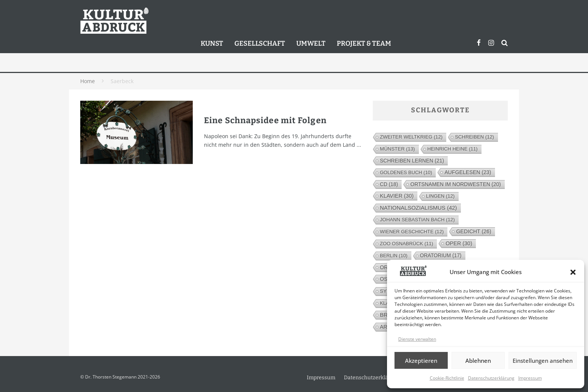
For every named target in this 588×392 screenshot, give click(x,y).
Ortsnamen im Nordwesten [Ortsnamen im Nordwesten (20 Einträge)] (455, 184)
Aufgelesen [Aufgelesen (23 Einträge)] (467, 172)
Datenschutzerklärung (491, 378)
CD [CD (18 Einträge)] (389, 184)
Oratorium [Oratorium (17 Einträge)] (441, 255)
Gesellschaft (259, 43)
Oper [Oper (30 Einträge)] (459, 243)
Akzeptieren (421, 360)
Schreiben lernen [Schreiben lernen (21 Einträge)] (412, 161)
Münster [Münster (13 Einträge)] (397, 149)
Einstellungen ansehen (543, 360)
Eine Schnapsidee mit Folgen (265, 120)
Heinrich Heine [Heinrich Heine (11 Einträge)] (453, 149)
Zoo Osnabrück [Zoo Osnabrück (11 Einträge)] (406, 243)
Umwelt (311, 43)
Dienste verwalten (417, 339)
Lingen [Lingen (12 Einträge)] (440, 196)
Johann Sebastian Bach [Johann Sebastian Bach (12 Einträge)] (417, 219)
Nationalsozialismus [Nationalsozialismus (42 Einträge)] (418, 207)
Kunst (212, 43)
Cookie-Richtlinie (447, 378)
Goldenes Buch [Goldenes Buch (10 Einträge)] (406, 172)
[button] (573, 272)
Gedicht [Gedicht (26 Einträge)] (473, 231)
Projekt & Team (364, 43)
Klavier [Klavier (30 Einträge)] (397, 196)
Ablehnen (478, 360)
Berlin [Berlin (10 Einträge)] (394, 255)
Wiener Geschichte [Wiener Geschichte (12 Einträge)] (412, 231)
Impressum (530, 378)
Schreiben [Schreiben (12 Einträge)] (474, 137)
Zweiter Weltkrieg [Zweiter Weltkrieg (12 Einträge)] (411, 137)
